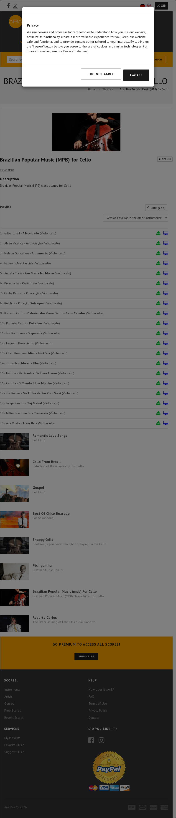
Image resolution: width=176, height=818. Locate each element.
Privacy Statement (75, 51)
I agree (136, 75)
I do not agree (101, 74)
